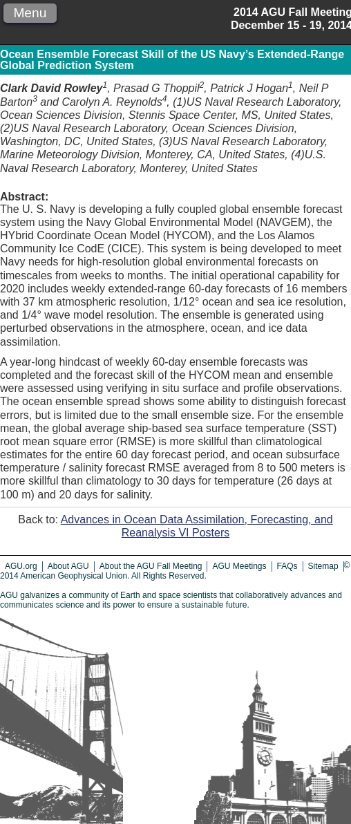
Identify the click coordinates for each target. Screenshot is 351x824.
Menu (29, 13)
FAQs (287, 566)
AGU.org (21, 566)
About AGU (68, 566)
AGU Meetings (239, 566)
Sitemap (323, 566)
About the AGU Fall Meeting (150, 566)
